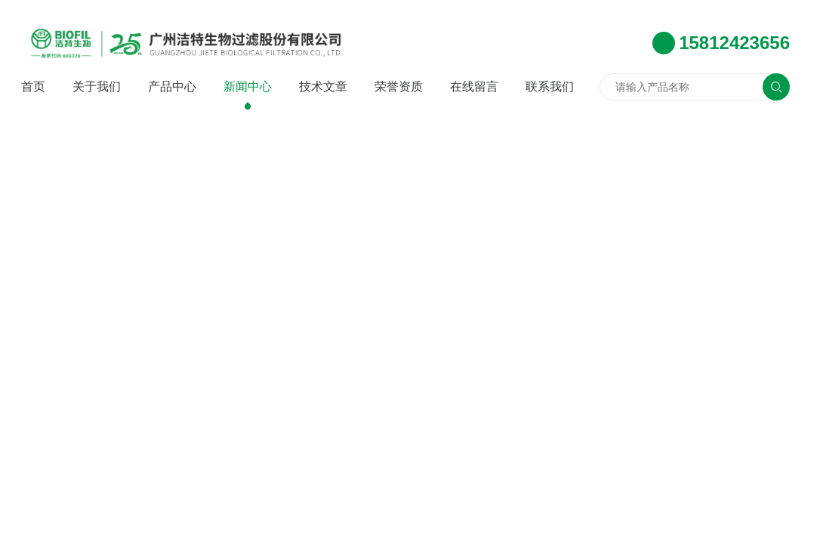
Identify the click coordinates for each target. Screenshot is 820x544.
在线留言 (474, 86)
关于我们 (96, 86)
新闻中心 (247, 86)
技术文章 (323, 86)
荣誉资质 (399, 86)
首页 (33, 86)
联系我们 (550, 86)
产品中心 (172, 86)
